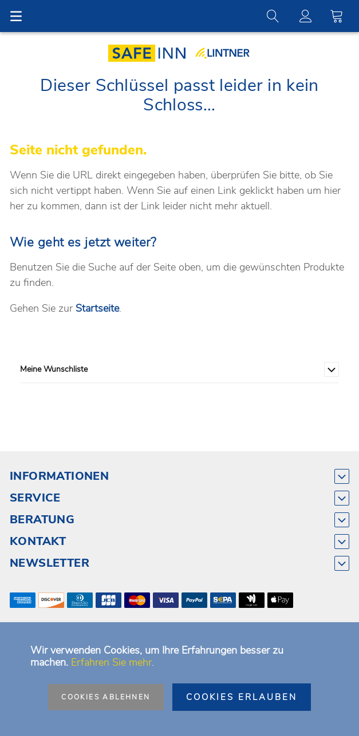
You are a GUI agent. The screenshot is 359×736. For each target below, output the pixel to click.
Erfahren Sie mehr (111, 662)
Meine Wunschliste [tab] (54, 369)
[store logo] (151, 53)
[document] (179, 679)
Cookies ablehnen (105, 697)
